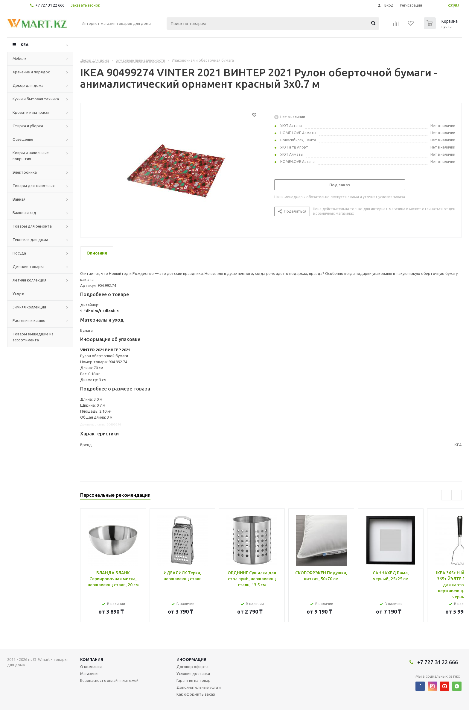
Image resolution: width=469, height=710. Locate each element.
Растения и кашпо (29, 320)
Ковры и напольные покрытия (31, 156)
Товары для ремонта (32, 226)
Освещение (23, 139)
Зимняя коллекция (29, 307)
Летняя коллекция (29, 280)
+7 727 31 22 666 (49, 5)
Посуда (19, 253)
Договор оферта (192, 666)
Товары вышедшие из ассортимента (33, 337)
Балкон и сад (24, 213)
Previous (446, 495)
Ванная (19, 199)
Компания (91, 659)
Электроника (25, 172)
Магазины (89, 673)
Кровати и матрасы (31, 112)
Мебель (20, 58)
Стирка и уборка (28, 126)
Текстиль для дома (30, 239)
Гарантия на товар (193, 680)
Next (457, 495)
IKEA (23, 45)
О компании (91, 666)
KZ (450, 5)
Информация (191, 659)
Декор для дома (28, 85)
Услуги (18, 293)
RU (456, 5)
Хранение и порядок (31, 72)
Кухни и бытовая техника (36, 99)
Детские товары (28, 266)
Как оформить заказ (195, 694)
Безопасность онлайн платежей (109, 680)
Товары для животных (34, 186)
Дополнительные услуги (198, 687)
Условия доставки (193, 673)
